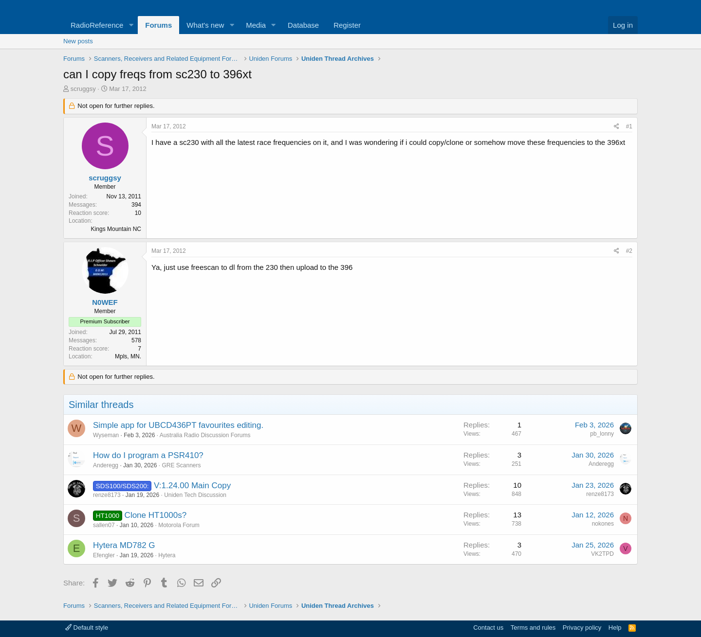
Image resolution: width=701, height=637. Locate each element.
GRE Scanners (181, 465)
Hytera (166, 555)
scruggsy (83, 88)
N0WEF (105, 302)
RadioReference (97, 25)
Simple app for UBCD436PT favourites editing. (178, 425)
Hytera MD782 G (124, 545)
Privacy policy (582, 627)
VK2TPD (602, 553)
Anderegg (105, 465)
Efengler (104, 555)
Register (347, 25)
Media (256, 25)
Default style (86, 627)
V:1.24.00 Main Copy (192, 485)
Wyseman (106, 435)
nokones (603, 523)
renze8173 (107, 495)
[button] (131, 25)
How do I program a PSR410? (148, 455)
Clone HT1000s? (156, 515)
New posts (78, 41)
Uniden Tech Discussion (195, 495)
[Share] (616, 126)
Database (303, 25)
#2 (629, 251)
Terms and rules (533, 627)
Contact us (488, 627)
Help (615, 627)
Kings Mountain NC (116, 229)
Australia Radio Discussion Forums (205, 435)
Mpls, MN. (128, 356)
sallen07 (104, 525)
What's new (205, 25)
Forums (158, 25)
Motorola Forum (179, 525)
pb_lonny (602, 433)
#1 (629, 126)
